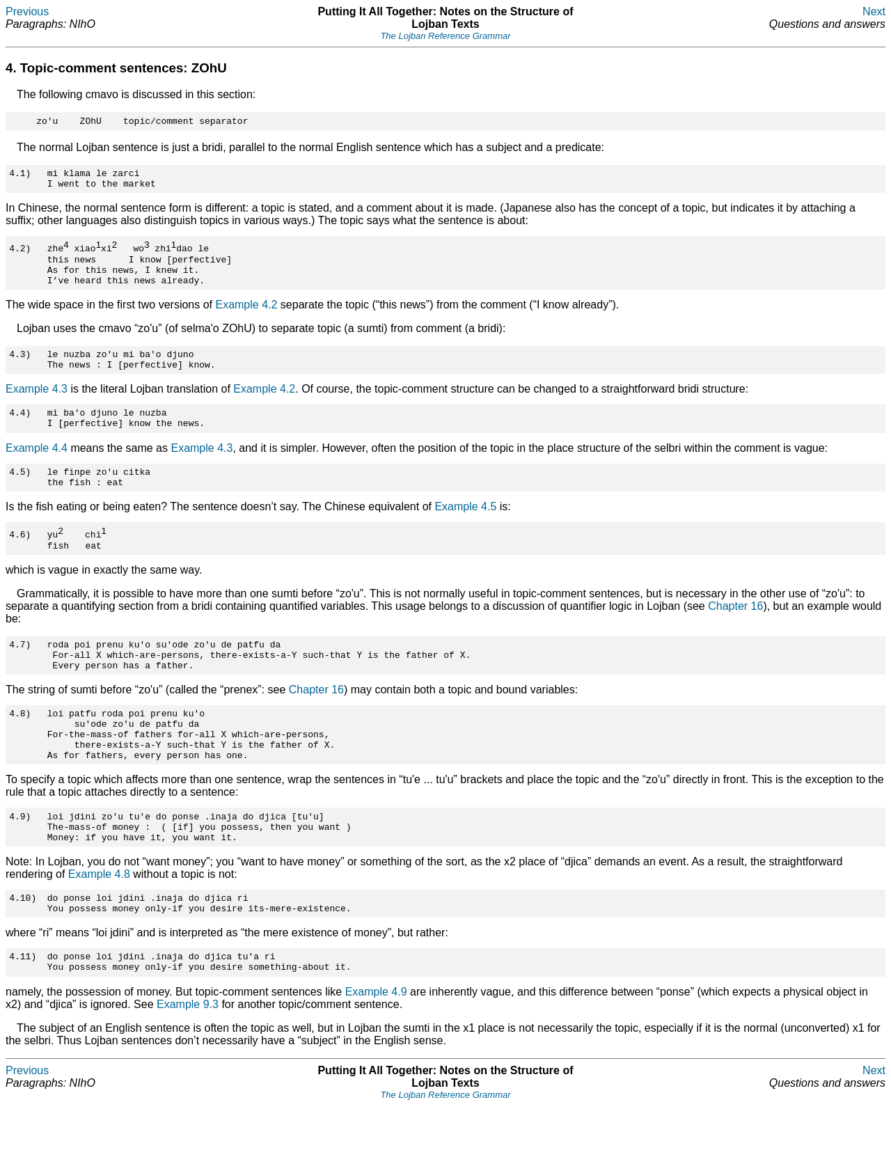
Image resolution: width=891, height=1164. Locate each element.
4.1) (20, 177)
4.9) (20, 862)
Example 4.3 (37, 405)
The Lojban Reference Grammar (445, 36)
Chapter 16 (735, 633)
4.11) (22, 1012)
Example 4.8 (99, 924)
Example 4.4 (37, 469)
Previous (27, 11)
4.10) (22, 949)
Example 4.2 (246, 317)
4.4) (20, 431)
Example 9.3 (188, 1063)
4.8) (20, 748)
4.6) (20, 559)
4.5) (20, 494)
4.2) (20, 255)
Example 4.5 (465, 531)
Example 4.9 (376, 1050)
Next (873, 11)
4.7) (20, 673)
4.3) (20, 368)
